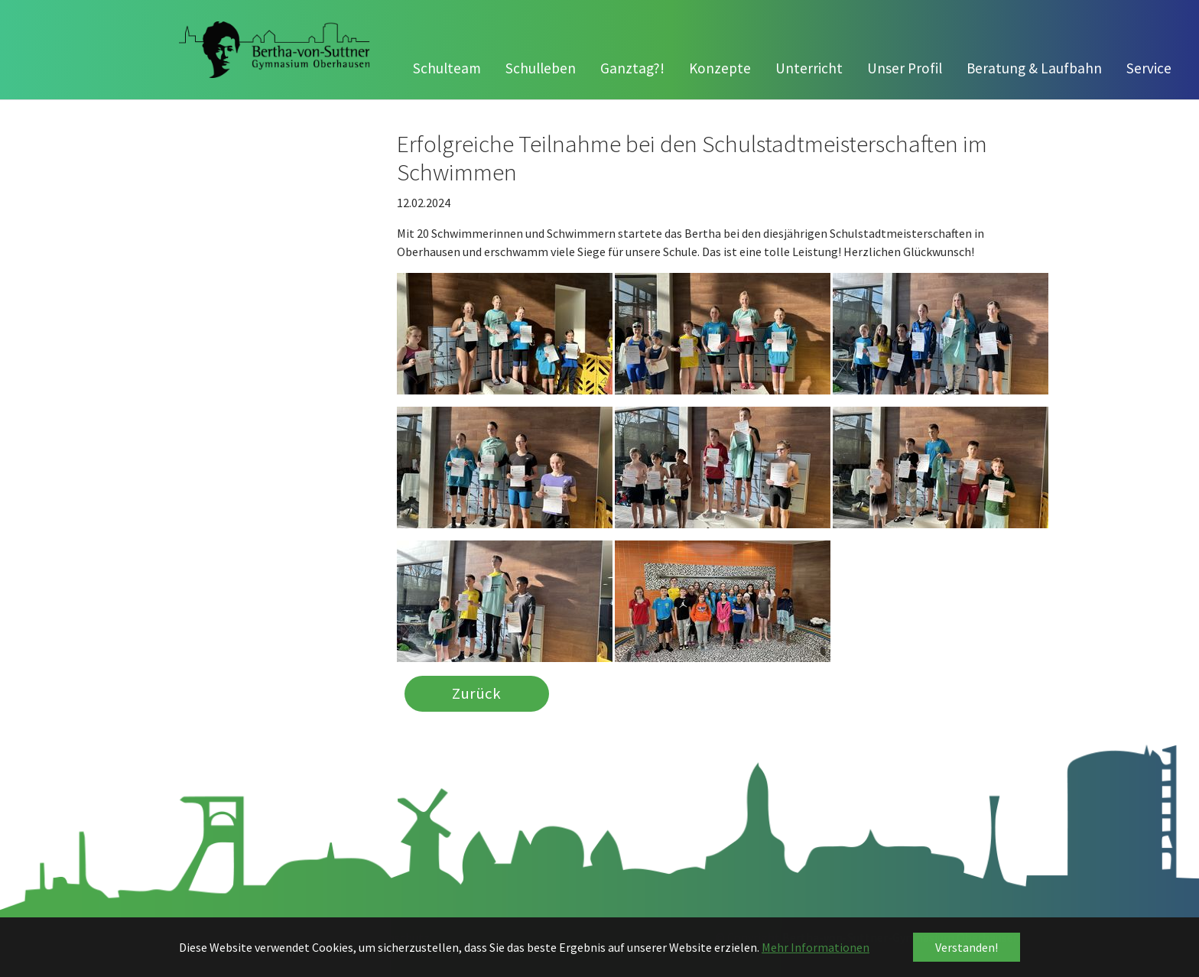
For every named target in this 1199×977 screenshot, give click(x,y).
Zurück (476, 694)
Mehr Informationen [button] (815, 947)
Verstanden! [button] (966, 947)
